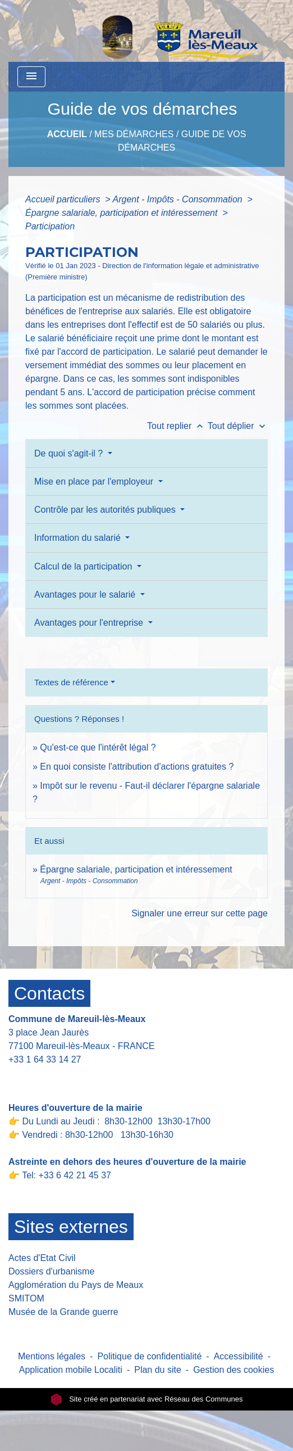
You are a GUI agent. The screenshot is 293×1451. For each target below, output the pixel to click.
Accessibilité (238, 1356)
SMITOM (26, 1298)
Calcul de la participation (84, 566)
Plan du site (157, 1370)
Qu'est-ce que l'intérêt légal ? (97, 747)
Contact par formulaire (60, 1077)
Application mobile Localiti (70, 1370)
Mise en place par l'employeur (95, 481)
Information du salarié (78, 538)
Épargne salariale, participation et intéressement (122, 213)
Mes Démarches (133, 134)
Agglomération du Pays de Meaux (75, 1285)
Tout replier (177, 426)
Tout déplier (238, 426)
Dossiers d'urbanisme (51, 1271)
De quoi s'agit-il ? (70, 453)
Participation (50, 226)
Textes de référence (71, 682)
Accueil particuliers (64, 199)
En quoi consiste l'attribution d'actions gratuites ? (137, 766)
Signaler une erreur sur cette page (199, 913)
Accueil (67, 134)
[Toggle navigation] (31, 76)
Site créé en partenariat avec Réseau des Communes (147, 1399)
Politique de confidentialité (149, 1356)
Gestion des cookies (233, 1370)
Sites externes (71, 1227)
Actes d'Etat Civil (42, 1258)
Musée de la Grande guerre (63, 1312)
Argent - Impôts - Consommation (178, 199)
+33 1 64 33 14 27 (44, 1059)
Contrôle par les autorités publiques (106, 509)
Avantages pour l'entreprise (89, 622)
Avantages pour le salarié (86, 594)
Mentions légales (51, 1356)
